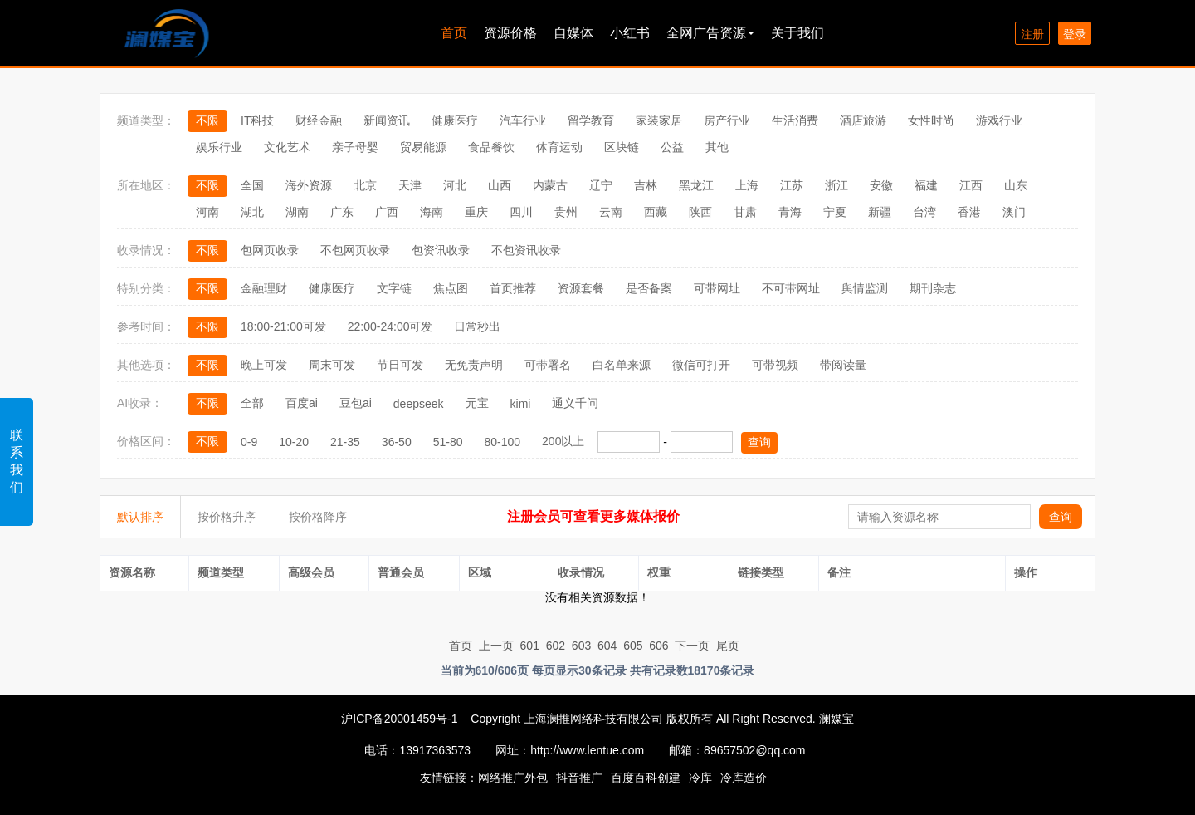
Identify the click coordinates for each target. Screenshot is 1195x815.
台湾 (924, 211)
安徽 (881, 185)
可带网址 (717, 288)
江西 (971, 185)
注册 (1032, 34)
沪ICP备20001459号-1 (399, 718)
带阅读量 (843, 364)
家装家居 (659, 120)
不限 (207, 120)
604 (607, 645)
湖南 (297, 211)
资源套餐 (581, 288)
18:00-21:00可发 (283, 326)
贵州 (566, 211)
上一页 (496, 645)
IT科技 (257, 120)
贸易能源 (423, 147)
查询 (759, 442)
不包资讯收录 (526, 250)
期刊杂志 (933, 288)
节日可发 (400, 364)
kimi (520, 403)
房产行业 (727, 120)
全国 (252, 185)
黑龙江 (696, 185)
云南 (610, 211)
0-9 (249, 442)
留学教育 (591, 120)
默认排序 (140, 516)
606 (658, 645)
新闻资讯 (386, 120)
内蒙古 (550, 185)
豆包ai (355, 403)
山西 (499, 185)
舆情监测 (864, 288)
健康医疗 (455, 120)
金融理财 (264, 288)
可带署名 (547, 364)
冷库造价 (743, 777)
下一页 (692, 645)
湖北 (252, 211)
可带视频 (775, 364)
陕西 (700, 211)
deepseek (418, 403)
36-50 (397, 442)
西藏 (655, 211)
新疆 (879, 211)
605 (632, 645)
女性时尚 (931, 120)
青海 (790, 211)
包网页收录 (270, 250)
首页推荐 (513, 288)
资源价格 (510, 33)
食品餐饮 (491, 147)
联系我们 (16, 461)
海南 (431, 211)
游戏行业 (999, 120)
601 (529, 645)
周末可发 (332, 364)
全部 (252, 403)
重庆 (476, 211)
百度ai (301, 403)
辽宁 (600, 185)
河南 (207, 211)
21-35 (345, 442)
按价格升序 (227, 516)
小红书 (630, 33)
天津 (410, 185)
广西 (386, 211)
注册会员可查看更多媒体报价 (593, 516)
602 (555, 645)
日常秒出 (477, 326)
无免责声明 (474, 364)
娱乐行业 (219, 147)
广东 (342, 211)
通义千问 (575, 403)
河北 (454, 185)
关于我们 (797, 33)
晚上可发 (264, 364)
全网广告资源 (710, 33)
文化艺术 (287, 147)
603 (581, 645)
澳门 (1014, 211)
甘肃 (745, 211)
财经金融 (318, 120)
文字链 (394, 288)
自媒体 (573, 33)
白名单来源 (622, 364)
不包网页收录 (355, 250)
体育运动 (559, 147)
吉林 (645, 185)
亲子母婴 (355, 147)
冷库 (700, 777)
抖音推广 (579, 777)
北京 (365, 185)
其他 (717, 147)
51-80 (448, 442)
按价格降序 (318, 516)
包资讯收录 (441, 250)
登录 (1074, 34)
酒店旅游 (863, 120)
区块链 (621, 147)
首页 (454, 33)
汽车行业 (523, 120)
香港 (969, 211)
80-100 (502, 442)
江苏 (791, 185)
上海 (746, 185)
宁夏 (834, 211)
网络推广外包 (513, 777)
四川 (521, 211)
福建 (926, 185)
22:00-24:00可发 (390, 326)
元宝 (477, 403)
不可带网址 (791, 288)
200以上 (563, 441)
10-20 (294, 442)
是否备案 (649, 288)
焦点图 (450, 288)
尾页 (727, 645)
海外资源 (308, 185)
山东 (1015, 185)
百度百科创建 (645, 777)
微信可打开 (701, 364)
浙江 (836, 185)
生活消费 (795, 120)
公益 (672, 147)
